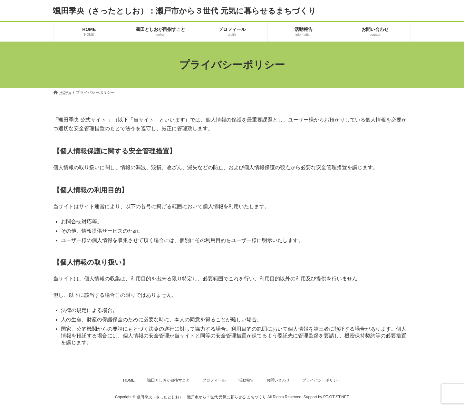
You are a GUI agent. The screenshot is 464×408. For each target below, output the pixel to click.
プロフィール (214, 380)
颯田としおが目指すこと (168, 380)
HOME (129, 380)
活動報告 (246, 380)
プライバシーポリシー (321, 380)
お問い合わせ (278, 380)
